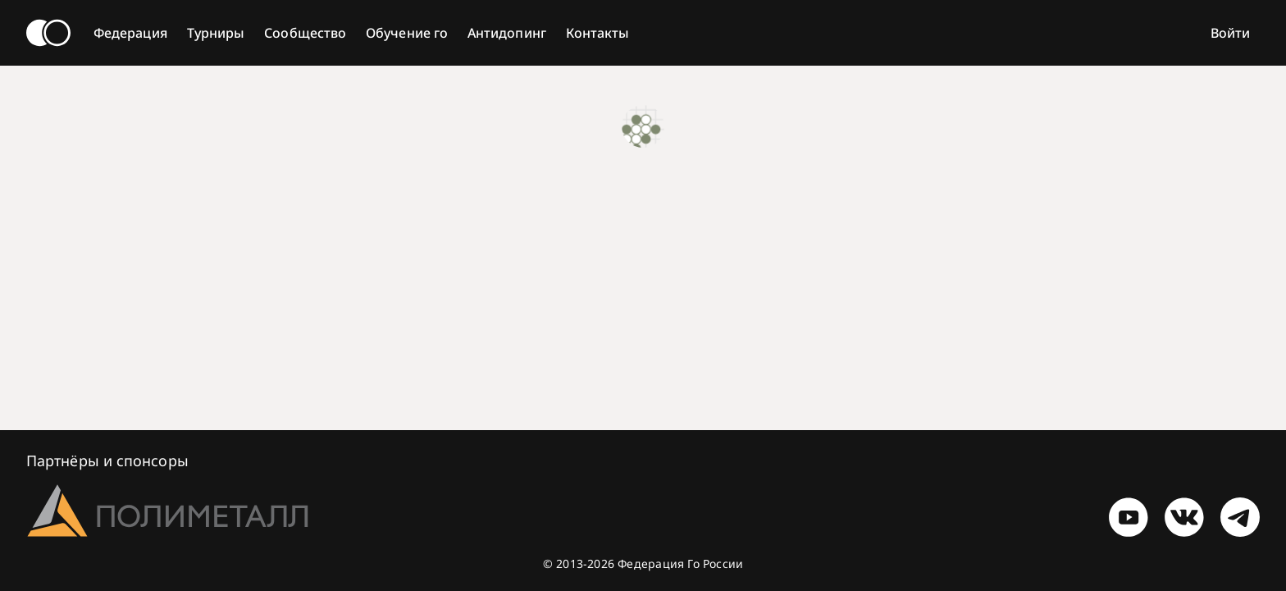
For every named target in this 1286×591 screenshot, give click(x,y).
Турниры (216, 33)
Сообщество (305, 33)
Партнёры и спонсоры (107, 460)
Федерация (130, 33)
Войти (1230, 33)
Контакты (598, 33)
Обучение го (407, 33)
